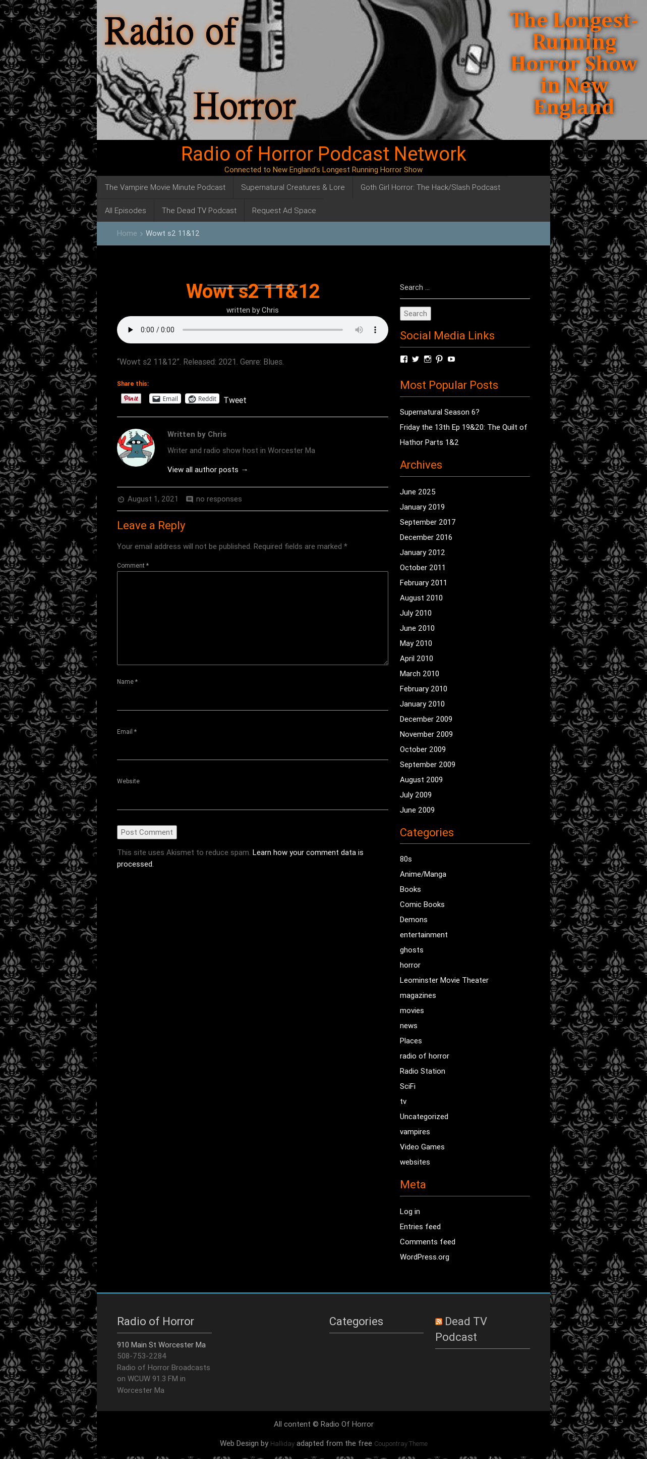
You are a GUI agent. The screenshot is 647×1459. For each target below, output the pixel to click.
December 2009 (426, 719)
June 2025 (418, 491)
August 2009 (421, 779)
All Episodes (125, 210)
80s (406, 859)
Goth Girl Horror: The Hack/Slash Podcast (430, 187)
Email (127, 731)
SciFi (408, 1086)
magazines (418, 995)
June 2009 (417, 810)
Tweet (235, 399)
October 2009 (423, 749)
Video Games (422, 1146)
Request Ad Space (284, 210)
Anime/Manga (423, 874)
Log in (410, 1211)
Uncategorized (424, 1116)
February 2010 (423, 688)
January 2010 (422, 704)
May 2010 (416, 643)
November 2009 (426, 734)
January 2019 (422, 507)
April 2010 (416, 658)
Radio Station (422, 1071)
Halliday (282, 1443)
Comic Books (422, 904)
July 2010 (416, 613)
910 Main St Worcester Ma (161, 1344)
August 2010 (421, 597)
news (409, 1025)
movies (412, 1010)
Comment (133, 565)
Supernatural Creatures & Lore (293, 187)
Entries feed (420, 1226)
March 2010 (419, 673)
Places (411, 1040)
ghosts (412, 949)
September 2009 (427, 764)
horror (410, 965)
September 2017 (428, 522)
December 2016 (426, 537)
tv (403, 1101)
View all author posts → (207, 469)
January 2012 (422, 552)
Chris (270, 310)
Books (410, 889)
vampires (415, 1131)
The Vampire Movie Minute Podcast (165, 187)
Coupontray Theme (401, 1443)
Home (127, 233)
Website (128, 781)
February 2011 (423, 582)
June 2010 (417, 628)
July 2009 (416, 794)
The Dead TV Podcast (199, 210)
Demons (414, 919)
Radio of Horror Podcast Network (323, 154)
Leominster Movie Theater (444, 980)
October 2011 (423, 567)
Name (127, 681)
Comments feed (427, 1241)
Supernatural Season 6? (440, 412)
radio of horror (424, 1056)
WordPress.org (424, 1257)
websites (415, 1162)
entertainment (424, 934)
